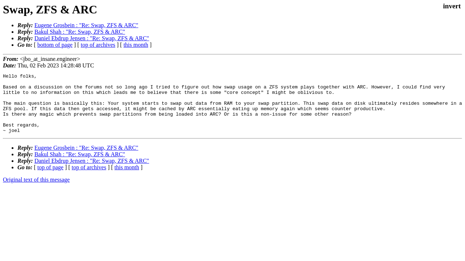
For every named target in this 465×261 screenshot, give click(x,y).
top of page (50, 179)
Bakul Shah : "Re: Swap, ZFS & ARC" (80, 32)
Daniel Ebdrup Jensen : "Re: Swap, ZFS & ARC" (92, 38)
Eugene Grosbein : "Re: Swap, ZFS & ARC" (86, 25)
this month (136, 45)
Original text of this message (36, 191)
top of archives (98, 45)
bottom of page (55, 45)
